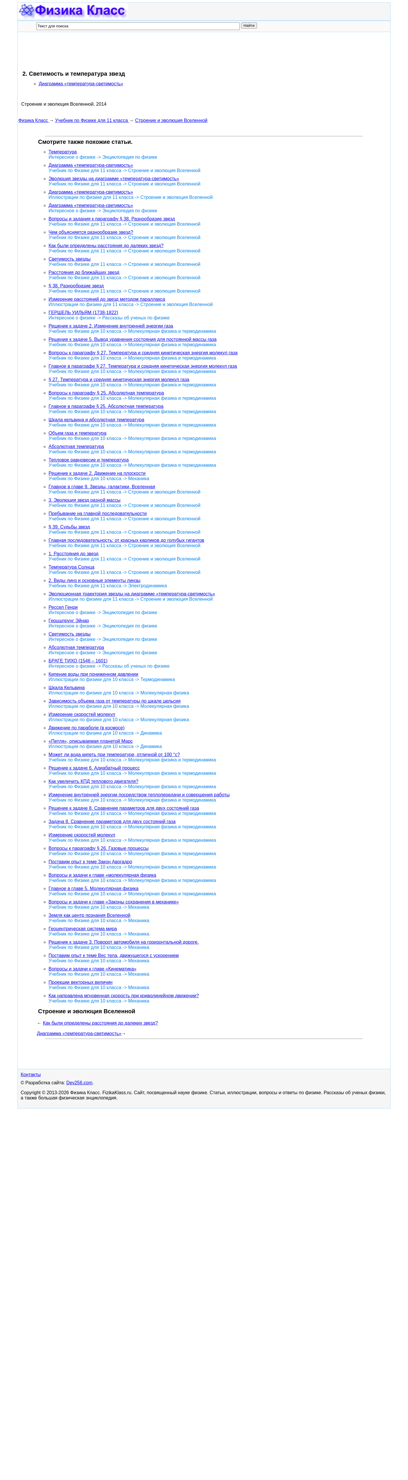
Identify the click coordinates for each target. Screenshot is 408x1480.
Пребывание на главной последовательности (98, 513)
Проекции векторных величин (81, 982)
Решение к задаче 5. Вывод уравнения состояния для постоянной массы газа (133, 339)
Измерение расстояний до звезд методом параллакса (107, 299)
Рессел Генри (63, 607)
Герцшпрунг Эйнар (69, 620)
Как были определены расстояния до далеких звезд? (106, 245)
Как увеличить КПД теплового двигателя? (94, 781)
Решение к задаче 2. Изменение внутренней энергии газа (111, 325)
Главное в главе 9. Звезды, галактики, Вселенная (102, 486)
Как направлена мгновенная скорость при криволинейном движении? (124, 995)
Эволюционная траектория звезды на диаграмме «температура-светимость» (132, 593)
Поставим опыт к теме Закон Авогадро (90, 861)
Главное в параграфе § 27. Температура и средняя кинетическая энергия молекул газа (143, 366)
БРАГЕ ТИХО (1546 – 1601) (78, 660)
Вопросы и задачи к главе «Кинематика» (92, 968)
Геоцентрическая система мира (83, 928)
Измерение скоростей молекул (82, 714)
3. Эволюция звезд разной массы (84, 500)
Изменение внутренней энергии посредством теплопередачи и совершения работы (139, 794)
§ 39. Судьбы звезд (69, 526)
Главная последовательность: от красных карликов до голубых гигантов (126, 540)
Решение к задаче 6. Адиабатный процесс (94, 767)
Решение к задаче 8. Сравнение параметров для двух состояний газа (124, 808)
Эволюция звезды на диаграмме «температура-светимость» (114, 178)
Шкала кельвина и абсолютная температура (96, 419)
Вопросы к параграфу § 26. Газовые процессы (99, 848)
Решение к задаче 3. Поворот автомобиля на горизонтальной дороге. (124, 942)
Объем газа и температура (78, 433)
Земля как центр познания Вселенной (89, 915)
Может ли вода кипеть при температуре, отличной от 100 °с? (114, 754)
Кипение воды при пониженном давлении (93, 674)
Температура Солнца (72, 567)
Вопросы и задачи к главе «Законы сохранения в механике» (114, 901)
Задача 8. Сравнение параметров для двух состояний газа (112, 821)
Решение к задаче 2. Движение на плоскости (97, 473)
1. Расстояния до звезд (74, 553)
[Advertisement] (124, 51)
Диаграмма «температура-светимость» (81, 83)
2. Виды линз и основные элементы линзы (95, 580)
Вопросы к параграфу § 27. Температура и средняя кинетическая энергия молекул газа (143, 352)
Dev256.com (79, 1082)
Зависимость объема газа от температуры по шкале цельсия (115, 701)
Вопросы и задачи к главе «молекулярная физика (102, 875)
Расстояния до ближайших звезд (84, 272)
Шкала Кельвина (67, 687)
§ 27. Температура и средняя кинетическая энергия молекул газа (119, 379)
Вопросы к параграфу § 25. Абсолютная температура (106, 392)
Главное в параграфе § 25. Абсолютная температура (106, 406)
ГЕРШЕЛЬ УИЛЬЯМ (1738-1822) (83, 312)
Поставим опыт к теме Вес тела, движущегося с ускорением (114, 955)
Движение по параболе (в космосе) (87, 727)
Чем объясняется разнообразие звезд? (91, 232)
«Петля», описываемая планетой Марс (91, 741)
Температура (63, 151)
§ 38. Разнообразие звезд (76, 285)
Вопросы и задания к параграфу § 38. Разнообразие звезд (112, 218)
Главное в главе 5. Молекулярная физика (94, 888)
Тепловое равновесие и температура (89, 459)
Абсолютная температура (76, 446)
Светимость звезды (70, 259)
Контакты (31, 1074)
